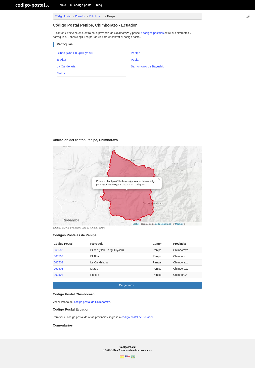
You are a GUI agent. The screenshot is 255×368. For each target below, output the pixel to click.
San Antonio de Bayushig (147, 66)
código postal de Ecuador (137, 317)
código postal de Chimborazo (92, 302)
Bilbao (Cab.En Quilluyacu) (75, 52)
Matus (61, 73)
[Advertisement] (127, 107)
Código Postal (128, 347)
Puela (134, 59)
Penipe (135, 52)
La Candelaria (66, 66)
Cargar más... (127, 285)
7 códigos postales (152, 33)
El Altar (61, 59)
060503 (58, 250)
